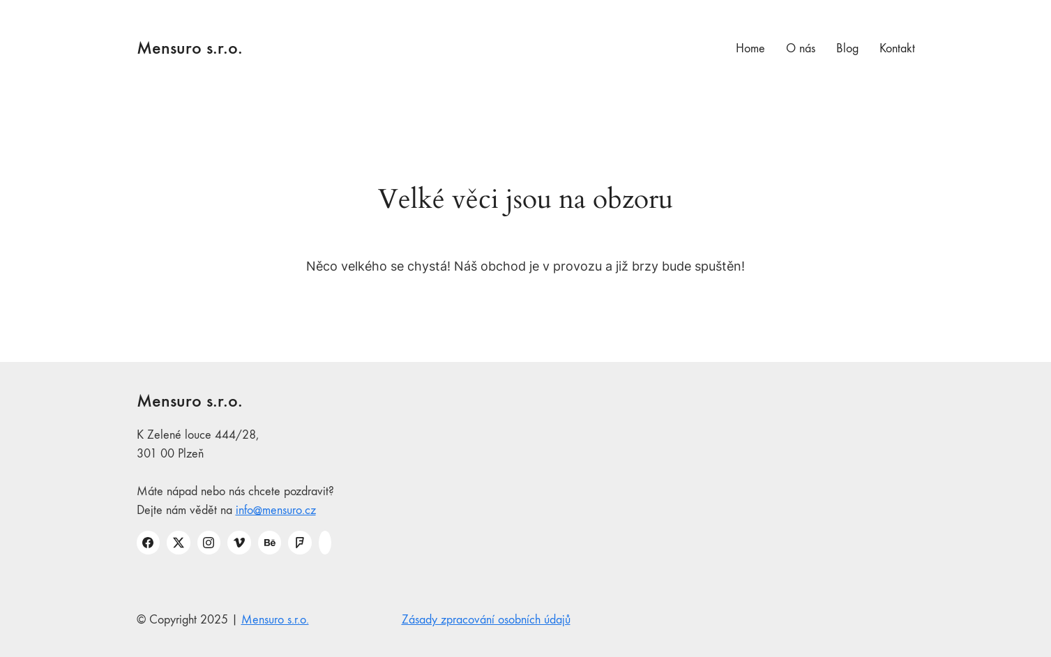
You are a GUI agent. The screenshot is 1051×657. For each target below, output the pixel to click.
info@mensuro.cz (276, 510)
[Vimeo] (239, 542)
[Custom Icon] (325, 542)
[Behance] (270, 542)
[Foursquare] (300, 542)
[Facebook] (148, 542)
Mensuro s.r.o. (275, 619)
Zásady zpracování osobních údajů (486, 619)
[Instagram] (209, 542)
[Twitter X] (178, 542)
